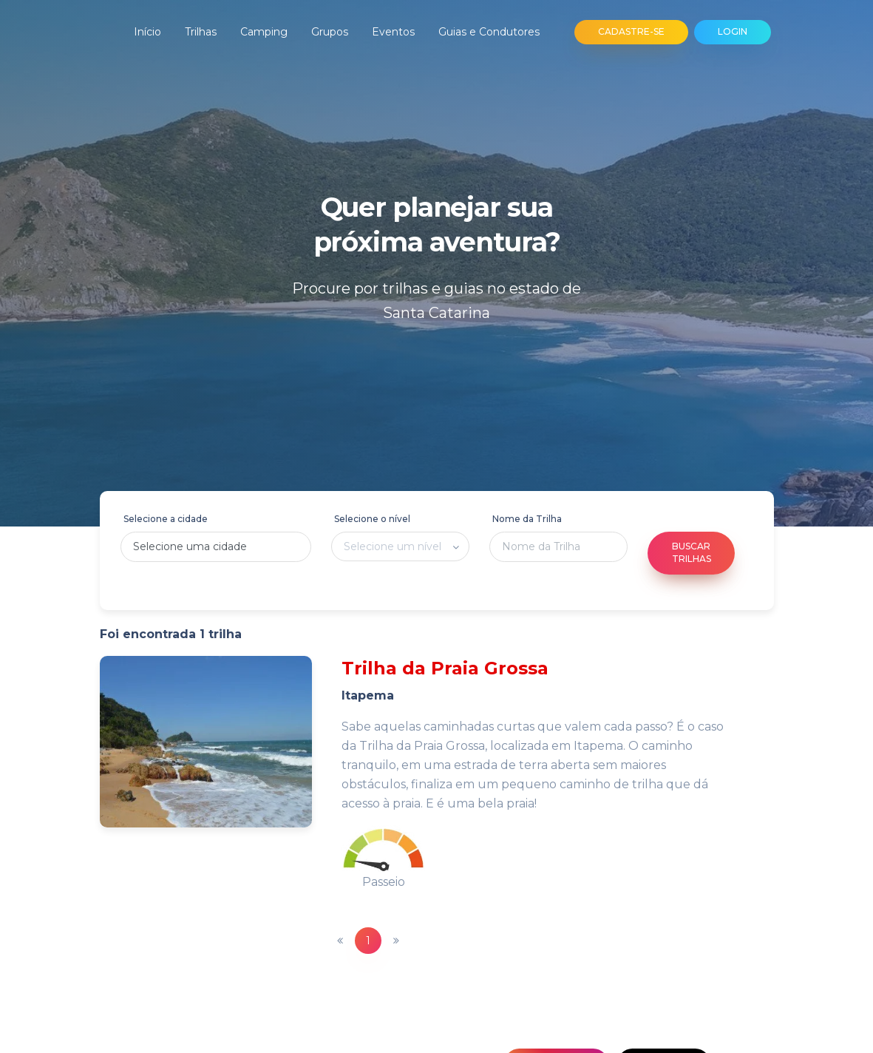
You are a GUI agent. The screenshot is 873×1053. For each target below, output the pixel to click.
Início (147, 31)
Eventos (393, 31)
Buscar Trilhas (691, 552)
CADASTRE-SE (631, 31)
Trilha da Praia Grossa (445, 668)
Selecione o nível (372, 518)
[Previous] (340, 940)
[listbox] (400, 546)
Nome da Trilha (527, 518)
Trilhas (201, 31)
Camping (264, 31)
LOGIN (732, 31)
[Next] (396, 940)
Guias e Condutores (489, 31)
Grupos (329, 31)
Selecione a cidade (165, 518)
